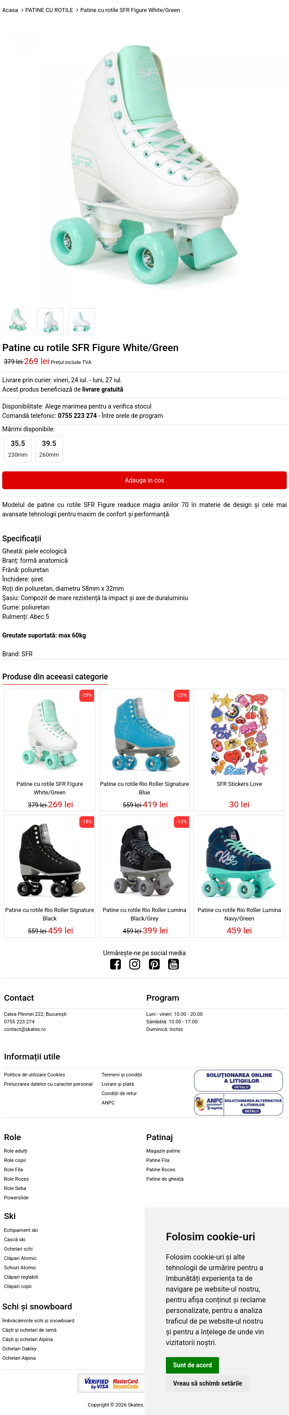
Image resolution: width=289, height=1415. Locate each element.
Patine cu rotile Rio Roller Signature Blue (144, 788)
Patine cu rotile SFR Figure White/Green (50, 788)
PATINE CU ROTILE (49, 10)
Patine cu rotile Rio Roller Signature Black (49, 914)
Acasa (10, 10)
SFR (27, 654)
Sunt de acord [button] (192, 1365)
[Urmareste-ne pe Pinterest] (154, 966)
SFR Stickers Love (239, 784)
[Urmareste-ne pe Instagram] (135, 966)
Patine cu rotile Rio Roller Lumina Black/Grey (144, 914)
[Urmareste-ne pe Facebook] (115, 966)
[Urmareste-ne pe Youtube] (173, 966)
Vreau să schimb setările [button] (207, 1383)
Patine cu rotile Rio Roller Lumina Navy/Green (239, 914)
